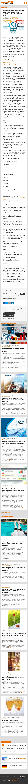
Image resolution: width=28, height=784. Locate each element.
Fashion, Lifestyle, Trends (11, 630)
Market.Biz (4, 718)
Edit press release (8, 315)
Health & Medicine (15, 17)
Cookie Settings (14, 780)
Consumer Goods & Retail (12, 438)
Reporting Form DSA (7, 780)
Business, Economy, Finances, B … (13, 538)
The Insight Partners (14, 18)
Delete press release (8, 312)
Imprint (4, 778)
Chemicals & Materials (11, 485)
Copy (23, 293)
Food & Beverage (10, 395)
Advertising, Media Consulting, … (13, 345)
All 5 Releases (5, 512)
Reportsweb (4, 631)
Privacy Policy (9, 778)
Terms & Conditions (16, 778)
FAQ (1, 778)
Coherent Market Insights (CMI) (8, 674)
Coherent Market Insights (7, 540)
